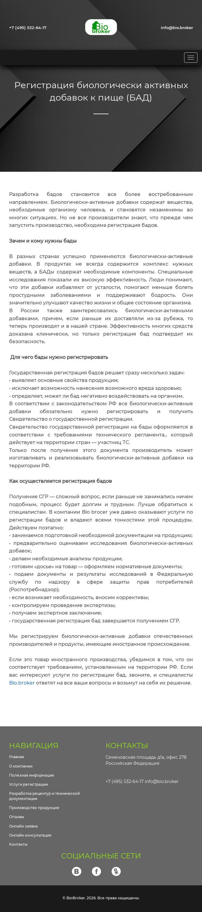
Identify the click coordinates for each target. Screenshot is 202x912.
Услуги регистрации (28, 784)
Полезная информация (31, 775)
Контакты (18, 844)
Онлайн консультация (30, 835)
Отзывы (16, 816)
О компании (20, 766)
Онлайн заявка (23, 826)
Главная (16, 756)
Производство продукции (34, 807)
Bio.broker (22, 683)
